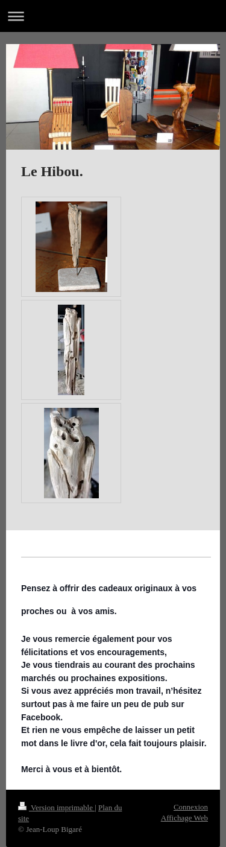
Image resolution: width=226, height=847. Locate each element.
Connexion (191, 806)
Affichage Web (184, 817)
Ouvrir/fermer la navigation (113, 16)
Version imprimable (56, 807)
